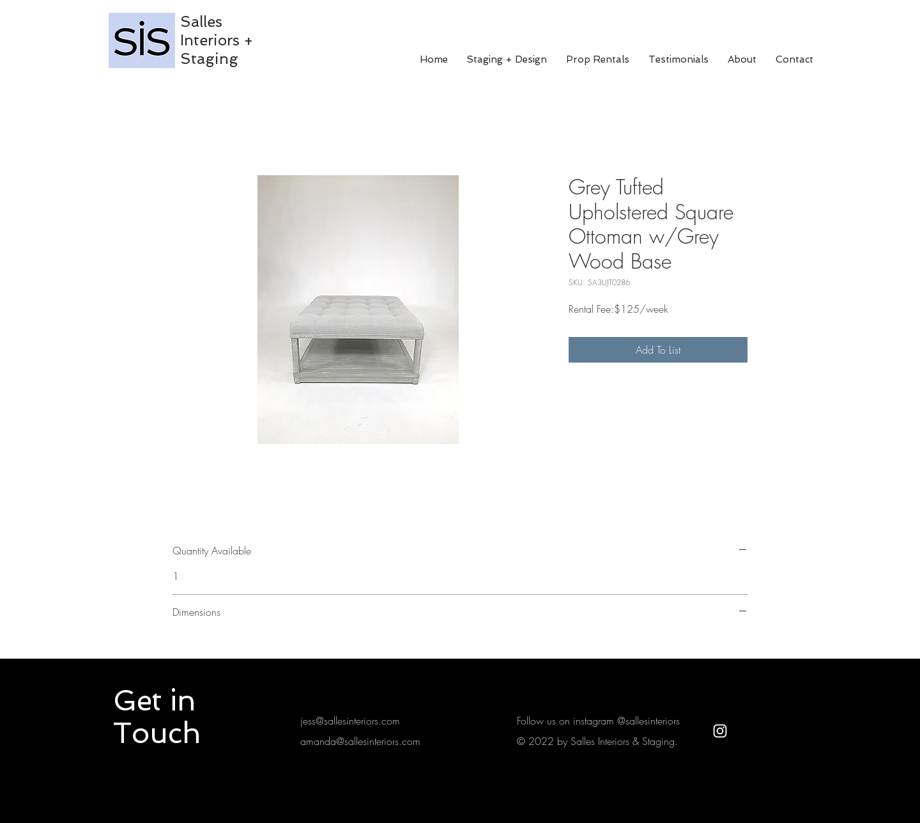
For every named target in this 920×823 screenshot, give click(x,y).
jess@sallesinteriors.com (350, 721)
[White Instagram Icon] (720, 731)
